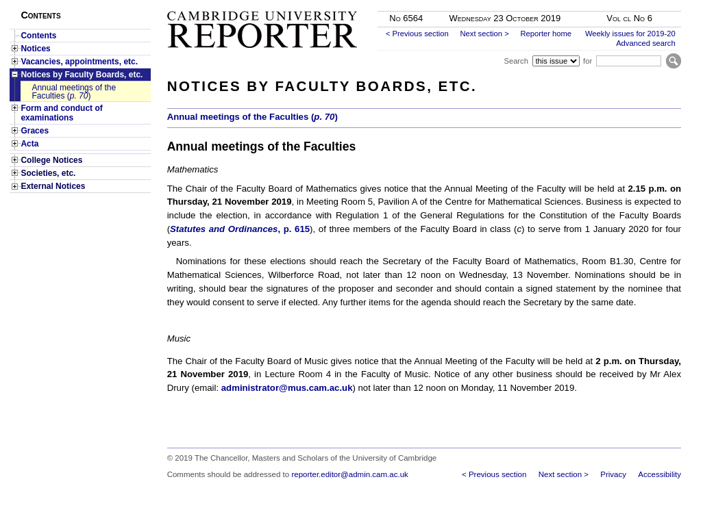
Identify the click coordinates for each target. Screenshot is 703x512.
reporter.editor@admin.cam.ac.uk (349, 474)
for (587, 61)
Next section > (484, 33)
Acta (29, 144)
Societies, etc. (48, 173)
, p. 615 (240, 229)
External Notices (53, 186)
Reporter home (545, 33)
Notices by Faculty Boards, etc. (82, 74)
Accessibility (659, 474)
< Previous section (417, 33)
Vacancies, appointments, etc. (79, 61)
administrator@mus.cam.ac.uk (287, 388)
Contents (38, 35)
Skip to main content (645, 4)
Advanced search (645, 43)
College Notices (51, 160)
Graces (35, 131)
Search (516, 61)
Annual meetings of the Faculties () (74, 92)
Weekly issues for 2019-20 (630, 33)
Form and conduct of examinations (61, 113)
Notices (35, 48)
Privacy (613, 474)
